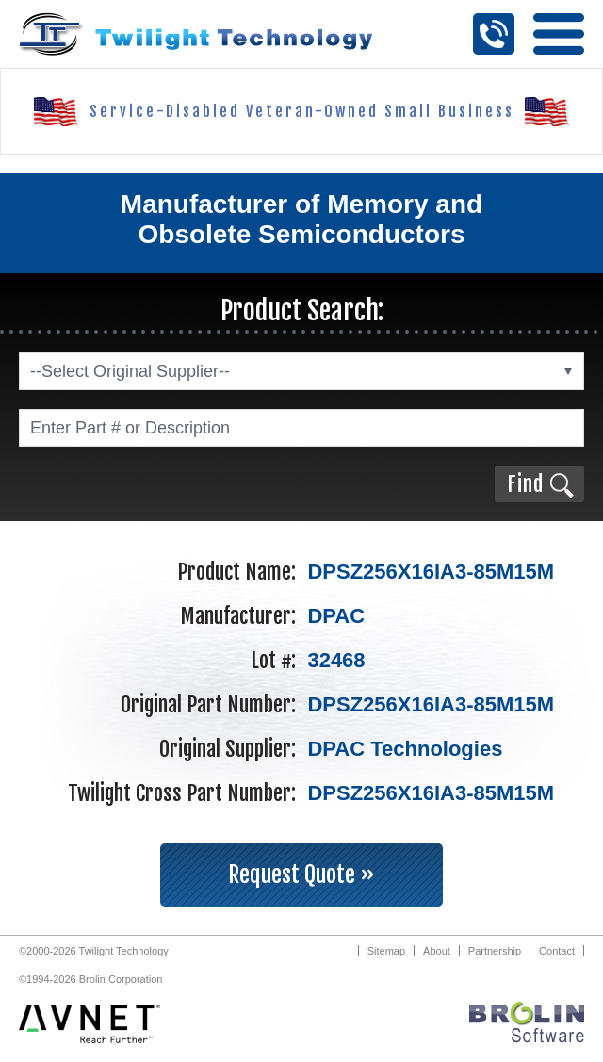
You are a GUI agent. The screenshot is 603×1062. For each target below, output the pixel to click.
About (436, 950)
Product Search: (301, 310)
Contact (557, 950)
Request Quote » (301, 874)
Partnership (494, 950)
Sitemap (386, 950)
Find (525, 484)
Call (493, 34)
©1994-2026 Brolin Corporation (90, 979)
